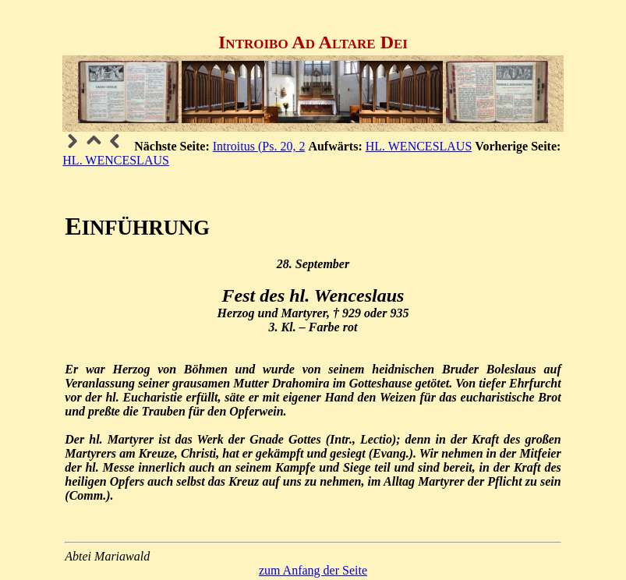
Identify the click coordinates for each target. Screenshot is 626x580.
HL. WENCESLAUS (419, 146)
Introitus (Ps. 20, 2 (259, 146)
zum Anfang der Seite (313, 570)
